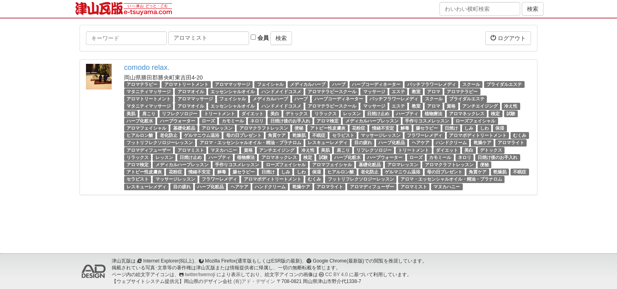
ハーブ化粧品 (391, 142)
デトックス (297, 113)
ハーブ (338, 84)
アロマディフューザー (149, 150)
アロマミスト (191, 150)
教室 (416, 91)
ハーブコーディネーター (376, 84)
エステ (398, 91)
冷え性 (510, 106)
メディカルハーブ (307, 84)
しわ (484, 128)
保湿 (499, 128)
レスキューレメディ (327, 142)
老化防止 (169, 135)
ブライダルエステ (504, 84)
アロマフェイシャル (146, 128)
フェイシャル (270, 84)
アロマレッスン (217, 128)
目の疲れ (363, 142)
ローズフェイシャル (475, 120)
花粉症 (358, 128)
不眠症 (318, 135)
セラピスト (343, 135)
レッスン (352, 113)
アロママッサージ (232, 84)
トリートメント (219, 113)
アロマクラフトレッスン (263, 128)
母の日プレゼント (244, 135)
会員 (260, 38)
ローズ (208, 120)
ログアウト (508, 38)
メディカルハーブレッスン (371, 120)
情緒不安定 (383, 128)
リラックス (326, 113)
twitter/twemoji (200, 274)
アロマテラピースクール (332, 91)
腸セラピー (427, 128)
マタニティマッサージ (149, 91)
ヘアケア (420, 142)
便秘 (298, 128)
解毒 (404, 128)
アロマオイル (191, 91)
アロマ (433, 91)
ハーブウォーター (177, 120)
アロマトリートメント (186, 84)
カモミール (233, 120)
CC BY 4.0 (336, 274)
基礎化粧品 (184, 128)
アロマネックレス (466, 113)
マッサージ (374, 91)
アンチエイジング (480, 106)
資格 (451, 106)
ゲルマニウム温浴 (201, 135)
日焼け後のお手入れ (290, 120)
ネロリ (257, 120)
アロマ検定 (328, 120)
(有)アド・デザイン (254, 281)
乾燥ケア (482, 142)
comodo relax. (147, 67)
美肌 (131, 113)
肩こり (148, 113)
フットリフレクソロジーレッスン (160, 142)
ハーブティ (407, 113)
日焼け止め (378, 113)
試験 (511, 113)
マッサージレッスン (380, 135)
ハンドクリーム (451, 142)
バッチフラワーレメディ (431, 84)
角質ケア (277, 135)
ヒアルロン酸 (140, 135)
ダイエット (252, 113)
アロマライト (511, 142)
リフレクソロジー (179, 113)
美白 (274, 113)
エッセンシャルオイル (232, 91)
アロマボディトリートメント (478, 135)
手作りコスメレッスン (427, 120)
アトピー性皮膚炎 (327, 128)
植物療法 (433, 113)
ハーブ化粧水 (140, 120)
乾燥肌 (299, 135)
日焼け (451, 128)
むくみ (519, 135)
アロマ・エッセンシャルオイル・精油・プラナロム (250, 142)
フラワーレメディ (424, 135)
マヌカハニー (223, 150)
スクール (471, 84)
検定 (495, 113)
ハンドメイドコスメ (281, 91)
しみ (468, 128)
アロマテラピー (142, 84)
